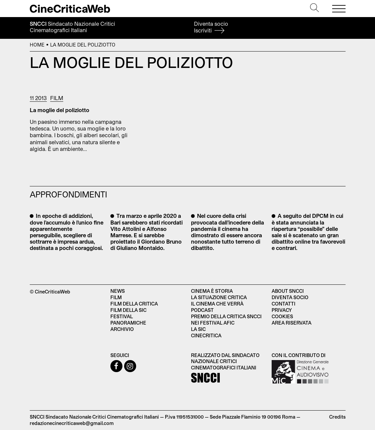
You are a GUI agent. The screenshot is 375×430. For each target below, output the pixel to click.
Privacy (282, 310)
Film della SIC (128, 310)
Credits (337, 417)
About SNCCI (288, 291)
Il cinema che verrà (217, 304)
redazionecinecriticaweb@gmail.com (72, 423)
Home (37, 45)
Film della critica (134, 304)
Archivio (122, 329)
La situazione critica (219, 297)
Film (56, 98)
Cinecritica (206, 335)
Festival (121, 316)
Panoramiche (128, 323)
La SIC (198, 329)
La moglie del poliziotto (59, 110)
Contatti (283, 304)
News (117, 291)
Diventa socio (211, 26)
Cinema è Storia (212, 291)
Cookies (282, 316)
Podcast (202, 310)
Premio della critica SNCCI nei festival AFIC (226, 320)
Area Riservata (291, 323)
